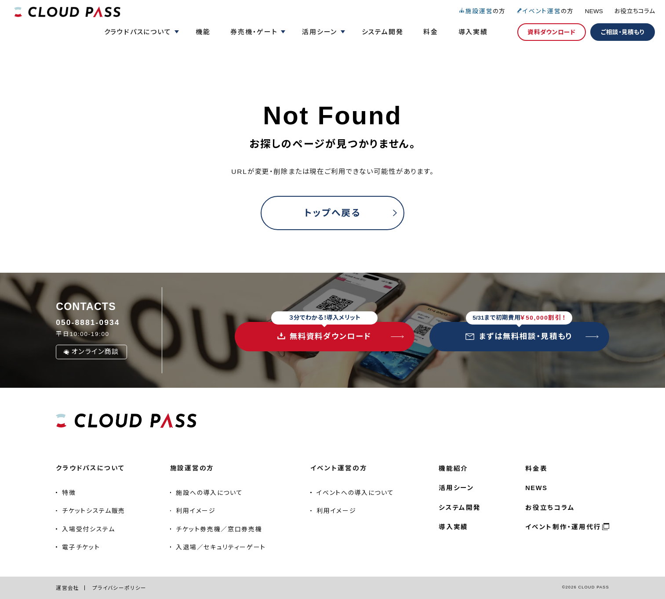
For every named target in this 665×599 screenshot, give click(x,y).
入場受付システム (88, 529)
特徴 (69, 492)
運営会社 (68, 588)
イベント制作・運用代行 (563, 526)
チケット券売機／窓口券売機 (219, 529)
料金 (430, 32)
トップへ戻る (332, 213)
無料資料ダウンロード (324, 331)
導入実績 (473, 32)
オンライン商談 (91, 351)
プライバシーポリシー (119, 588)
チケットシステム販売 (93, 510)
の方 (482, 11)
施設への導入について (209, 492)
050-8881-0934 (88, 322)
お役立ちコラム (634, 11)
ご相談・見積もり (623, 32)
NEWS (594, 11)
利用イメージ (195, 510)
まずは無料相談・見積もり (519, 331)
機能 (203, 32)
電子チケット (81, 547)
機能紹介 (453, 468)
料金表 (536, 468)
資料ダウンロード (551, 32)
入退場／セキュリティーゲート (220, 547)
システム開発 (382, 32)
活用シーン (456, 487)
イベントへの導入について (355, 492)
